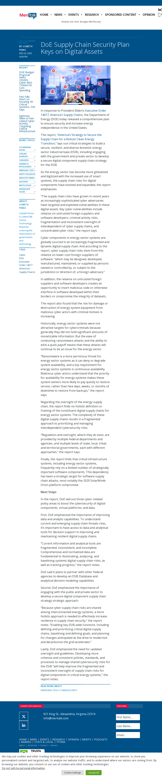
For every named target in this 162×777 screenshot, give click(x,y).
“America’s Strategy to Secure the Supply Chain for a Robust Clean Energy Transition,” (71, 139)
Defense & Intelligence (25, 165)
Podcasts (100, 739)
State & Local (44, 742)
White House (25, 185)
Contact (44, 745)
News (58, 15)
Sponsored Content (121, 15)
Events (73, 15)
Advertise (32, 745)
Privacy (54, 745)
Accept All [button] (94, 772)
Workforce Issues (24, 190)
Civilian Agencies (23, 155)
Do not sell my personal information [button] (23, 768)
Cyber (22, 254)
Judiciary (23, 181)
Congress (24, 160)
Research (92, 15)
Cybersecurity (68, 690)
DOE (21, 258)
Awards (26, 742)
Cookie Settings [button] (72, 772)
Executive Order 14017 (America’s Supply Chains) (27, 267)
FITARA (61, 742)
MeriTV (86, 739)
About (22, 745)
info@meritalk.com (55, 718)
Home (44, 15)
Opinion (149, 15)
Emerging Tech (49, 690)
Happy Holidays (27, 174)
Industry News (26, 178)
